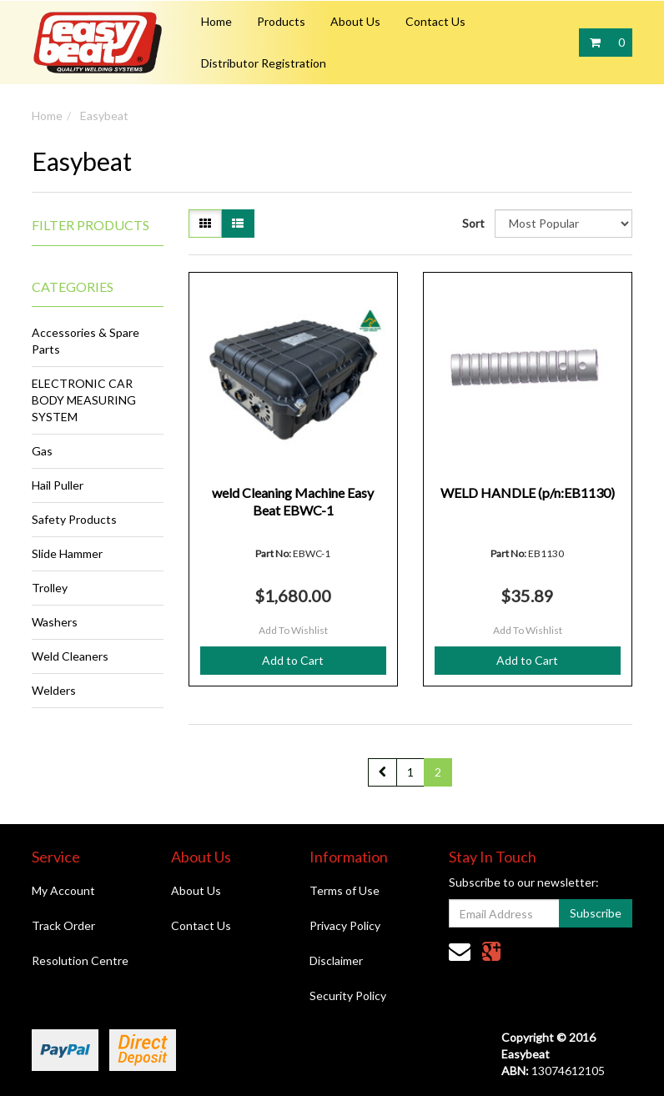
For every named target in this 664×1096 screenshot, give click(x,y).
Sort (472, 223)
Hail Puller (57, 485)
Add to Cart (293, 660)
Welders (54, 690)
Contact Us (435, 21)
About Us (355, 21)
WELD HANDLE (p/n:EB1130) (527, 492)
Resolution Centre (80, 960)
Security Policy (347, 995)
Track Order (63, 925)
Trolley (50, 588)
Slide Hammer (67, 553)
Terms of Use (344, 890)
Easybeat (104, 115)
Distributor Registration (263, 63)
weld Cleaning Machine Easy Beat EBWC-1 (293, 501)
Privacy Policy (344, 925)
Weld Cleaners (70, 656)
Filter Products (90, 225)
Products (281, 21)
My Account (63, 890)
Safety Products (74, 519)
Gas (42, 451)
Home (216, 21)
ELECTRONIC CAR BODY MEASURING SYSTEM (84, 400)
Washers (55, 622)
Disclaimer (336, 960)
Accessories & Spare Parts (85, 340)
